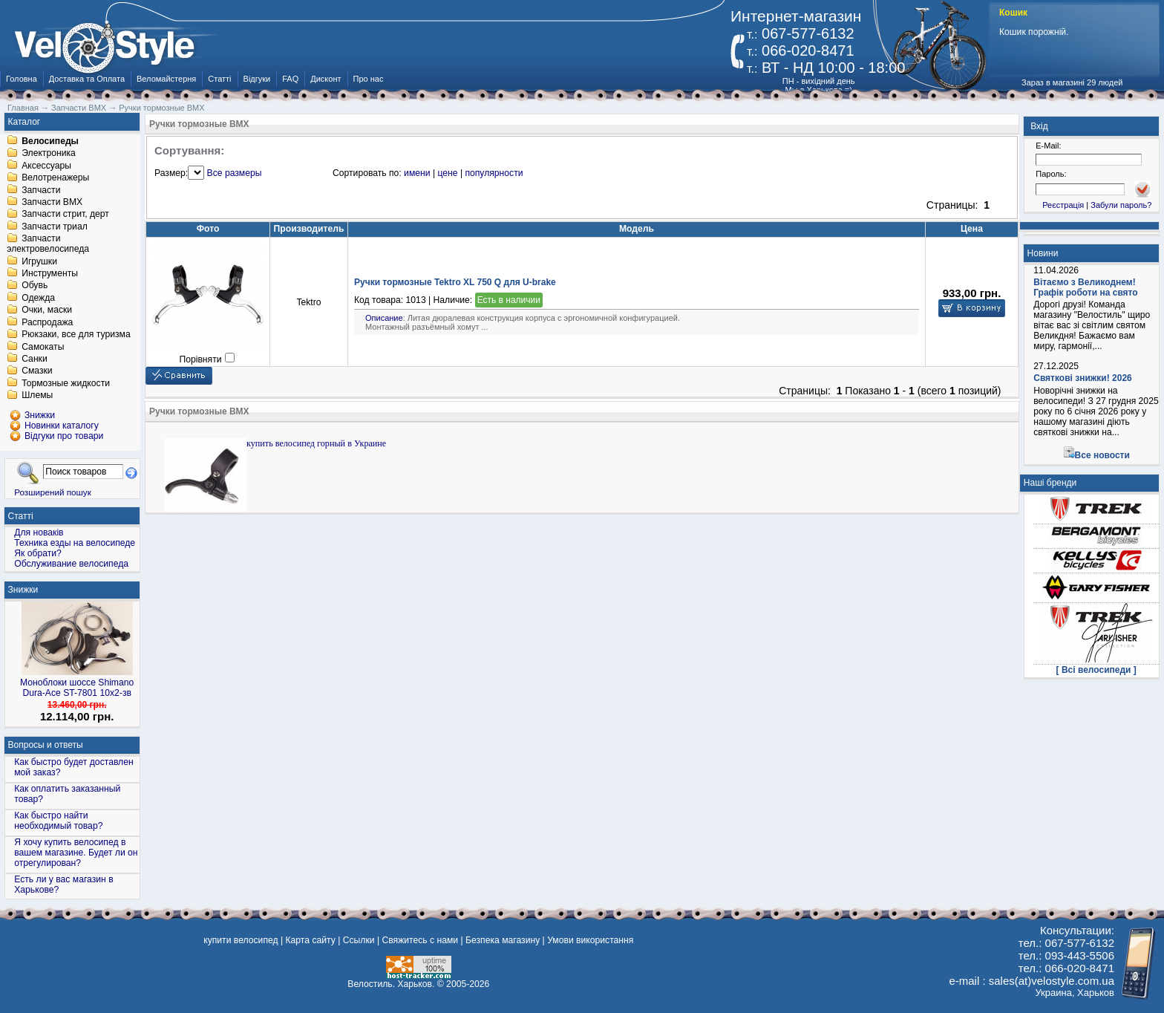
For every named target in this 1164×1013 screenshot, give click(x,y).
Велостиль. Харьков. (390, 984)
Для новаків (38, 532)
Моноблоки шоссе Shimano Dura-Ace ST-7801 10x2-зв (77, 687)
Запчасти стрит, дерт (65, 214)
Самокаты (43, 347)
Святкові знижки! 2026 (1082, 378)
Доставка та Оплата (87, 78)
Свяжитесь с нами (420, 940)
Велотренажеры (55, 178)
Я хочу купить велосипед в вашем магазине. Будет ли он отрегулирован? (75, 852)
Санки (35, 359)
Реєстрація (1063, 205)
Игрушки (39, 261)
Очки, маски (47, 310)
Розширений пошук (52, 492)
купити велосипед (240, 940)
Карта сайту (310, 940)
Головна (21, 78)
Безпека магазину (502, 940)
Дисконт (325, 78)
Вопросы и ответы (45, 745)
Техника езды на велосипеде (74, 543)
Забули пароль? (1121, 205)
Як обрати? (38, 553)
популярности (494, 173)
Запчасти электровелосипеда (48, 244)
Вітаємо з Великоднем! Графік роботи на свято (1085, 287)
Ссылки (359, 940)
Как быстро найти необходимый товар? (58, 820)
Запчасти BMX (52, 202)
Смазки (37, 371)
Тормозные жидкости (66, 383)
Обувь (35, 286)
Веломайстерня (166, 78)
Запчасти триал (55, 226)
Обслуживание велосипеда (71, 563)
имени (417, 173)
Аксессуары (46, 165)
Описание (384, 317)
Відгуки (257, 78)
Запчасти (41, 190)
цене (447, 173)
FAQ (290, 78)
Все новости (1102, 455)
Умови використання (590, 940)
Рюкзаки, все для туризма (76, 335)
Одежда (38, 298)
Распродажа (47, 322)
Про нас (368, 78)
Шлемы (37, 396)
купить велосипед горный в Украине (316, 443)
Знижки (23, 589)
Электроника (49, 154)
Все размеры (234, 173)
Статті (219, 78)
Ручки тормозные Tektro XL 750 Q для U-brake (455, 282)
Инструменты (50, 273)
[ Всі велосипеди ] (1096, 670)
